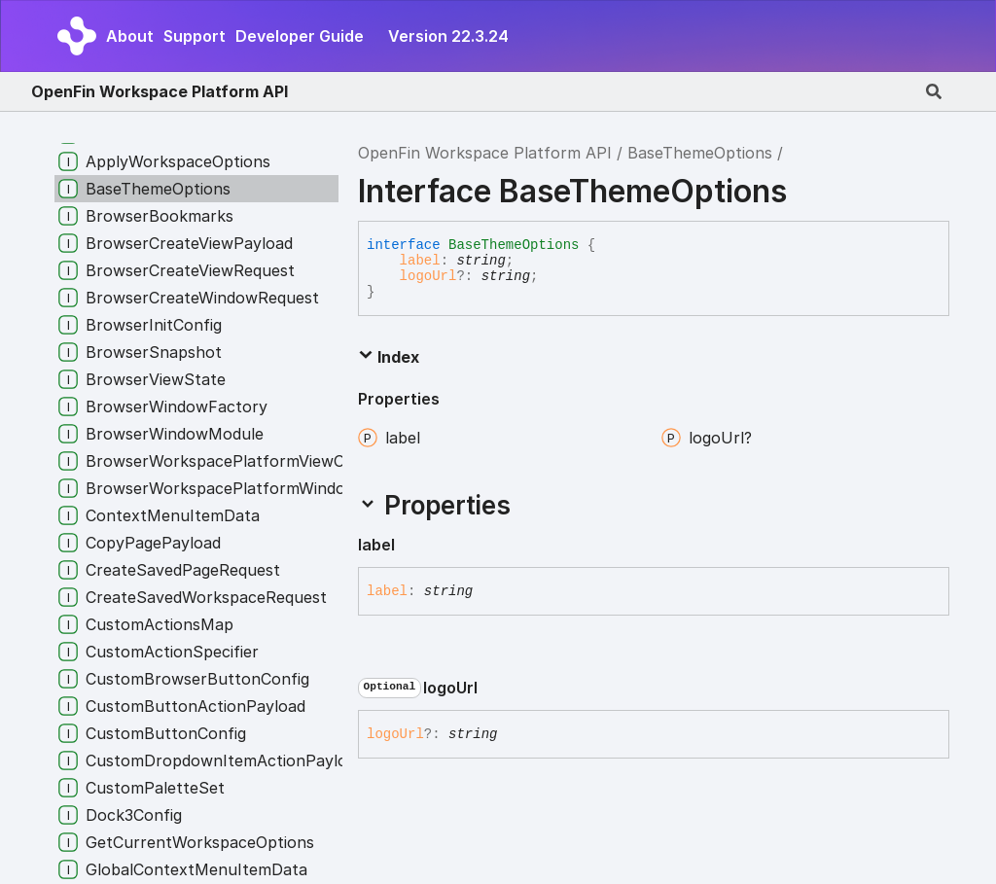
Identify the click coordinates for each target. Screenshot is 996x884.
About (130, 36)
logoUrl (428, 276)
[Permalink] (410, 545)
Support (194, 36)
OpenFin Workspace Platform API (159, 91)
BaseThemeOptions (699, 152)
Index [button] (388, 357)
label (420, 260)
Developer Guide (299, 36)
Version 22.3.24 (448, 36)
